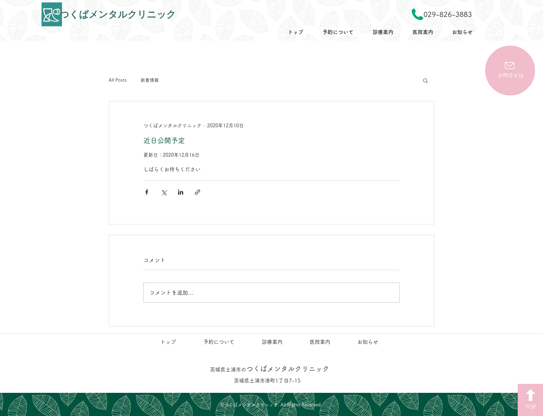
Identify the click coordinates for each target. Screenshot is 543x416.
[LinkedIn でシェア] (180, 192)
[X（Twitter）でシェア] (163, 192)
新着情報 (150, 80)
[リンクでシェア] (197, 192)
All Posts (118, 80)
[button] (425, 80)
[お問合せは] (510, 70)
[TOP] (530, 400)
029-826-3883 (448, 14)
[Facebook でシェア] (146, 192)
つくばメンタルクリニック (269, 368)
